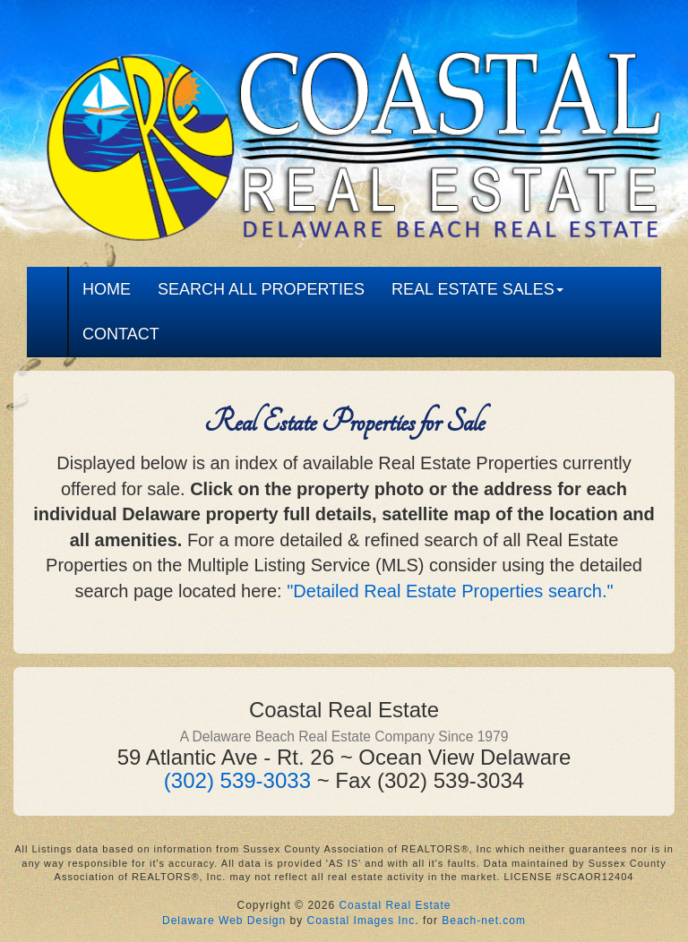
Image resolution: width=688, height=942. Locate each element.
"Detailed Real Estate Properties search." (450, 591)
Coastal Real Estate (395, 905)
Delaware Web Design (224, 920)
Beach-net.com (484, 920)
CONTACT (120, 334)
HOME (106, 289)
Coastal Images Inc (361, 920)
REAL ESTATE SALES (477, 289)
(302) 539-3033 (237, 780)
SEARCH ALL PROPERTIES (261, 289)
